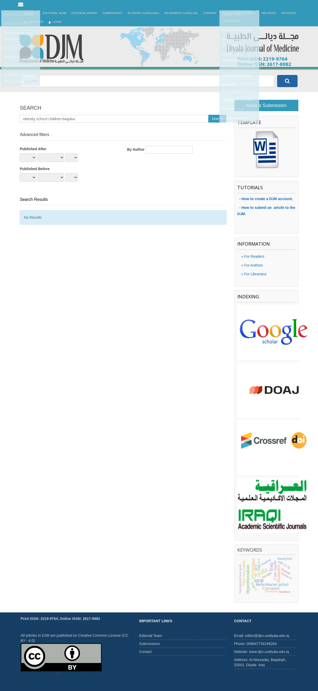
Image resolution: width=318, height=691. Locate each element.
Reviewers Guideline (181, 13)
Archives (269, 13)
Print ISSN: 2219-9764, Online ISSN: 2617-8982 (60, 619)
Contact (145, 652)
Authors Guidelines (143, 13)
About (31, 13)
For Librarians (255, 274)
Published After (33, 149)
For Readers (253, 256)
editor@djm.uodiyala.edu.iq (267, 636)
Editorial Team (54, 13)
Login (55, 22)
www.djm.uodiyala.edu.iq (269, 652)
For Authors (253, 265)
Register (289, 13)
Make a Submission (266, 105)
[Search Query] (147, 81)
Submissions (112, 13)
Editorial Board (84, 13)
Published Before (34, 169)
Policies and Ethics (239, 13)
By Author (135, 149)
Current (210, 13)
